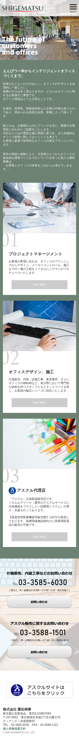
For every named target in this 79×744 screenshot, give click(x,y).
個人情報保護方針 (14, 728)
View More (39, 284)
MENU (73, 8)
